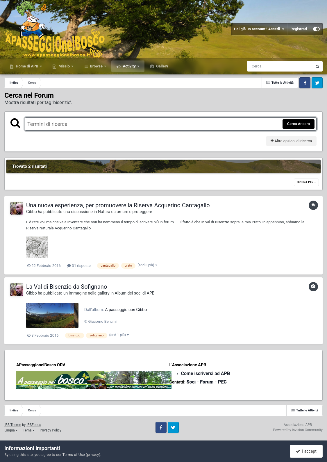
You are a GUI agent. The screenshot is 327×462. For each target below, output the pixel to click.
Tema (29, 430)
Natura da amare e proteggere (125, 211)
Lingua (11, 430)
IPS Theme (12, 425)
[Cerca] (267, 66)
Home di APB (27, 66)
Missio (64, 66)
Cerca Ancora (298, 124)
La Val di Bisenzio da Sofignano (66, 286)
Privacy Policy (50, 430)
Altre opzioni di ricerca (291, 141)
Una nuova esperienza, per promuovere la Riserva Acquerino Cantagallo (118, 205)
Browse (96, 66)
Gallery (161, 66)
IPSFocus (33, 425)
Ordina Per (306, 182)
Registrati (298, 29)
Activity (129, 66)
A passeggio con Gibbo (126, 309)
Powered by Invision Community (298, 430)
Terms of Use (73, 454)
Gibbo (31, 211)
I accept (306, 451)
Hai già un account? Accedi (259, 29)
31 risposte (79, 265)
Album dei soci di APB (135, 293)
